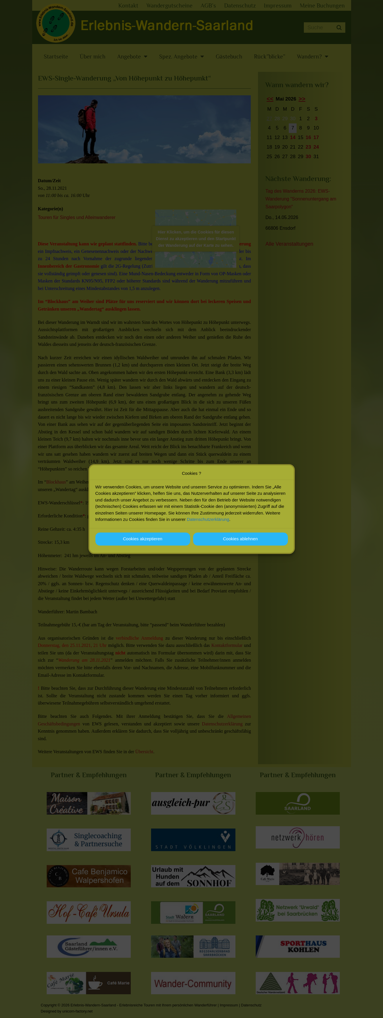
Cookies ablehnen (240, 538)
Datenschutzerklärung (208, 519)
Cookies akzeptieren (142, 538)
